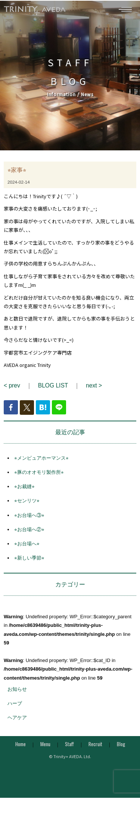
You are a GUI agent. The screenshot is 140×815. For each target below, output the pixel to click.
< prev (12, 388)
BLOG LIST (53, 388)
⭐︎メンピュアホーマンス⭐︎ (41, 461)
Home (20, 747)
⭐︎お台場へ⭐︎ (27, 546)
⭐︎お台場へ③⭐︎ (29, 518)
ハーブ (14, 706)
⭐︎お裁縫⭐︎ (24, 489)
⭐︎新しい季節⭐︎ (29, 561)
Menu (45, 747)
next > (94, 388)
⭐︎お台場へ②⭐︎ (29, 532)
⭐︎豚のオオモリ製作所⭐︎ (39, 475)
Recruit (95, 747)
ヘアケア (17, 720)
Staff (69, 747)
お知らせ (17, 692)
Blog (121, 747)
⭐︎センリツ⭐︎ (27, 504)
